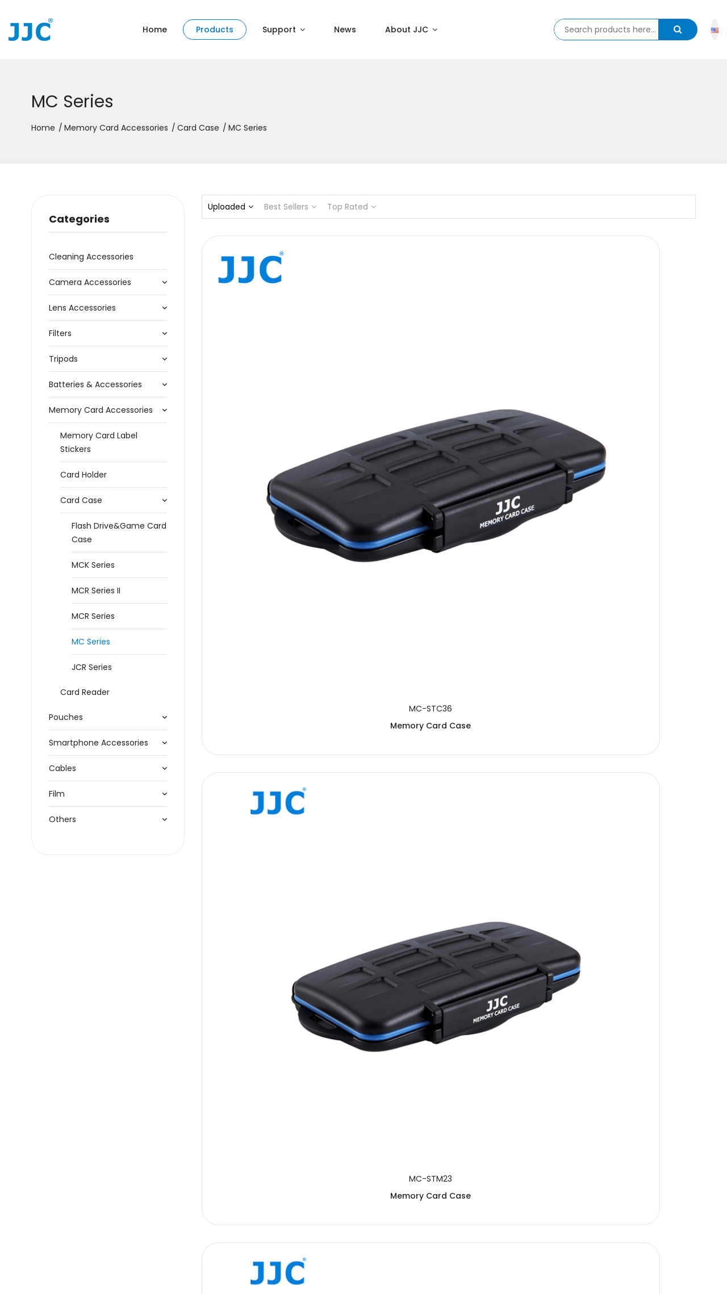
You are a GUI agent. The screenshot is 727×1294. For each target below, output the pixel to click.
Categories (79, 219)
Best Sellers (290, 206)
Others (62, 819)
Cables (62, 768)
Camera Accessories (90, 282)
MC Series (91, 641)
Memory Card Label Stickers (98, 442)
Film (57, 793)
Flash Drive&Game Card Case (119, 532)
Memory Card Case (278, 420)
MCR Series (93, 616)
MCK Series (93, 565)
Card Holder (83, 474)
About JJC (411, 29)
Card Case (198, 127)
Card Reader (85, 692)
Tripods (63, 359)
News (345, 29)
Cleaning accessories (91, 256)
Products (214, 29)
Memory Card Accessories (116, 127)
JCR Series (92, 667)
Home (155, 29)
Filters (60, 333)
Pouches (66, 717)
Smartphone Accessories (98, 742)
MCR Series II (96, 590)
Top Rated (351, 206)
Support (283, 29)
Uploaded (230, 206)
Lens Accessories (82, 307)
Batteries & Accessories (95, 384)
